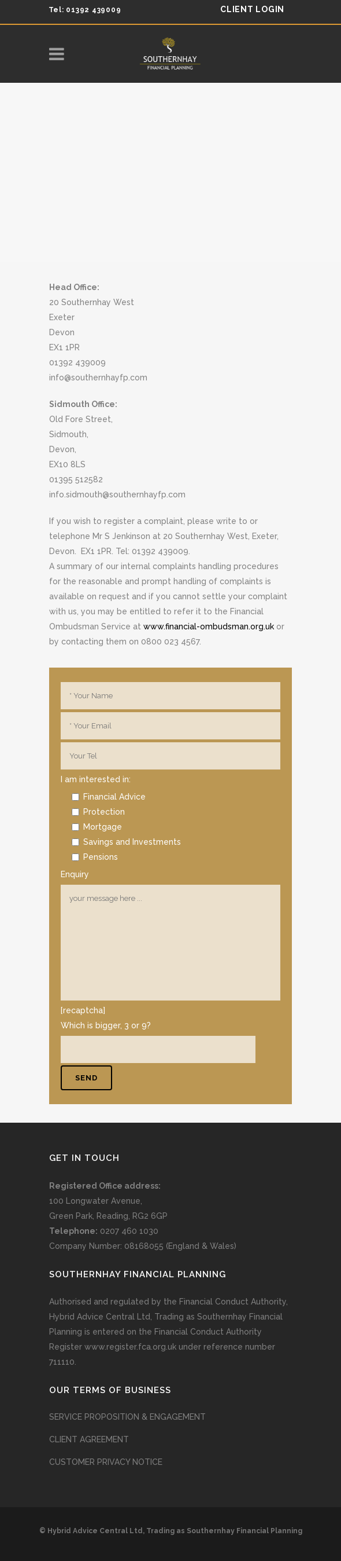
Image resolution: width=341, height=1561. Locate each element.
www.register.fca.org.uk (130, 1346)
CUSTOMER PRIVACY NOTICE (105, 1462)
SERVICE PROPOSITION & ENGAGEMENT (127, 1416)
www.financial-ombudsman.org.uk (208, 626)
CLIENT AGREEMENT (89, 1439)
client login (252, 9)
